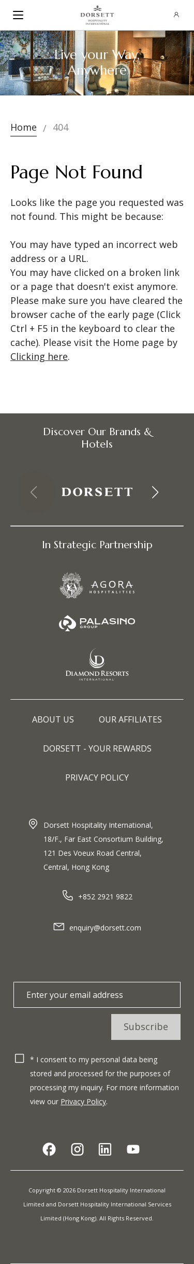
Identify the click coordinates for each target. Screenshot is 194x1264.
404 (60, 127)
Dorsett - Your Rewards (97, 748)
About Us (53, 719)
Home (23, 127)
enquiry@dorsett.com (105, 928)
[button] (154, 492)
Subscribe (146, 1026)
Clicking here (39, 356)
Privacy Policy (97, 777)
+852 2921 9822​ (105, 896)
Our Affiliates (130, 719)
